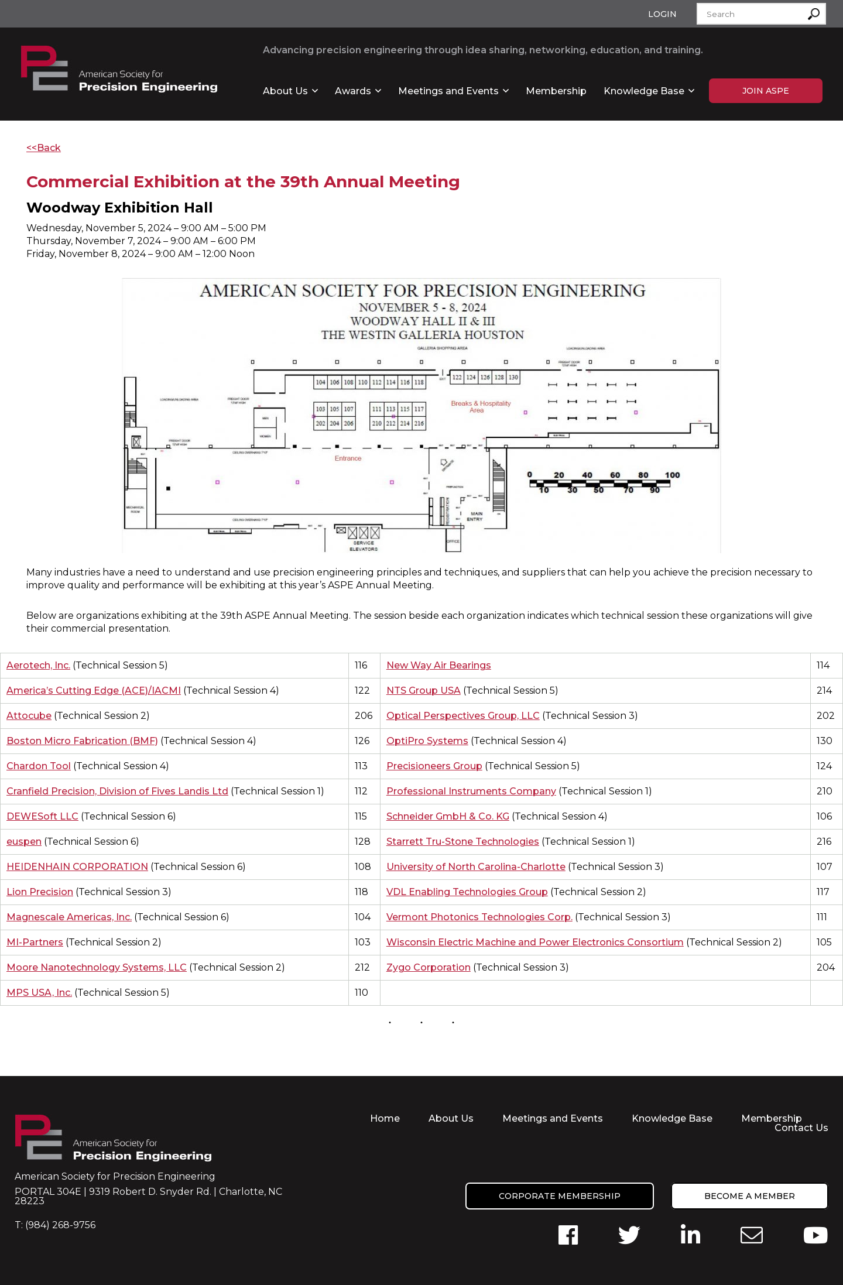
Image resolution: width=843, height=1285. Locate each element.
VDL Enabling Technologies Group (467, 891)
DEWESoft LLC (42, 816)
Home (385, 1118)
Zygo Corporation (428, 967)
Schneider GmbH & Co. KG (447, 816)
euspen (24, 841)
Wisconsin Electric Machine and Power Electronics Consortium (535, 942)
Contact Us (801, 1127)
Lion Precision (39, 891)
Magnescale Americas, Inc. (69, 917)
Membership (556, 91)
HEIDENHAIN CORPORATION (77, 866)
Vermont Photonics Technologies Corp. (479, 917)
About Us (285, 91)
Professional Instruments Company (471, 791)
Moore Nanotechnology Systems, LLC (96, 967)
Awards (353, 91)
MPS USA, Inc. (39, 992)
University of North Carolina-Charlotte (476, 866)
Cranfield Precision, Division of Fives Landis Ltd (117, 791)
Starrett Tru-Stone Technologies (462, 841)
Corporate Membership (560, 1196)
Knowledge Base (644, 91)
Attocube (29, 715)
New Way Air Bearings (438, 665)
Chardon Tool (38, 766)
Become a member (749, 1196)
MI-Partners (34, 942)
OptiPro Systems (427, 740)
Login (662, 14)
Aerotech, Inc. (38, 665)
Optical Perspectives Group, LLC (463, 715)
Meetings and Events (448, 91)
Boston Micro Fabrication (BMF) (82, 740)
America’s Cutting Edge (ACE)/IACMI (93, 690)
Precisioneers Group (434, 766)
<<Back (43, 147)
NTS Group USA (423, 690)
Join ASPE (765, 90)
